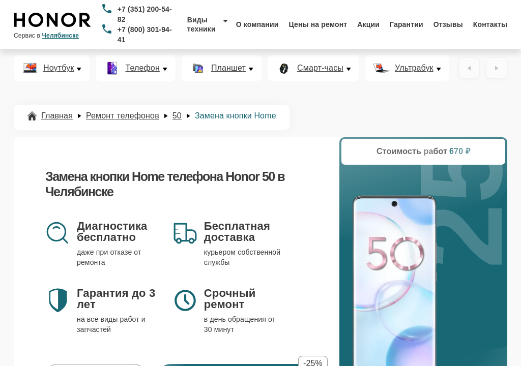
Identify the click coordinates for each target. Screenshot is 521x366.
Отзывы (448, 24)
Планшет (228, 68)
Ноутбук (58, 68)
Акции (368, 24)
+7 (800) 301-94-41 (145, 34)
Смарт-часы (320, 68)
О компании (257, 24)
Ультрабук (414, 68)
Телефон (142, 68)
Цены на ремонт (317, 24)
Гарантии (406, 24)
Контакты (490, 24)
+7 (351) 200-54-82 (145, 14)
